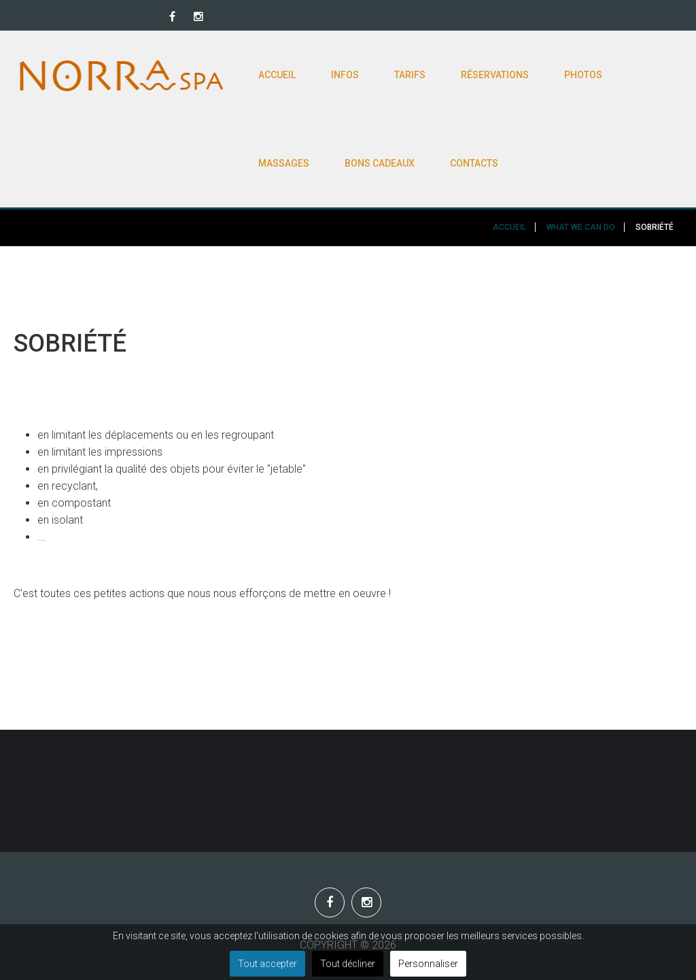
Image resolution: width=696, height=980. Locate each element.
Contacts (474, 163)
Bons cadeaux (380, 163)
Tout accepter (267, 963)
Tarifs (409, 74)
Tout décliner (347, 963)
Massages (283, 163)
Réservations (495, 74)
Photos (583, 74)
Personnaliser (428, 963)
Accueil (277, 74)
